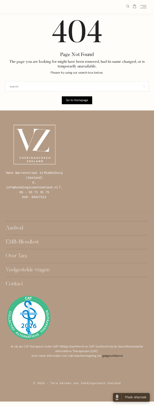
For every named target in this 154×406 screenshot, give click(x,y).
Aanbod (14, 228)
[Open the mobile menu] (143, 6)
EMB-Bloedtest (22, 242)
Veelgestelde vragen (28, 270)
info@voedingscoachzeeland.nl (32, 187)
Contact (14, 284)
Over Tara (16, 256)
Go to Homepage (77, 100)
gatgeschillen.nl (112, 356)
